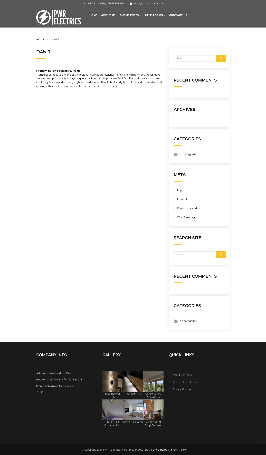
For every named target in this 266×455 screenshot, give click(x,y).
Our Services (129, 15)
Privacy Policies (182, 389)
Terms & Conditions (184, 382)
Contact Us (178, 15)
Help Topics (154, 15)
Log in (181, 190)
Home (93, 15)
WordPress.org (186, 217)
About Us (108, 15)
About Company (182, 375)
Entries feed (184, 199)
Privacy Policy (177, 449)
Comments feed (187, 208)
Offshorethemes (159, 449)
